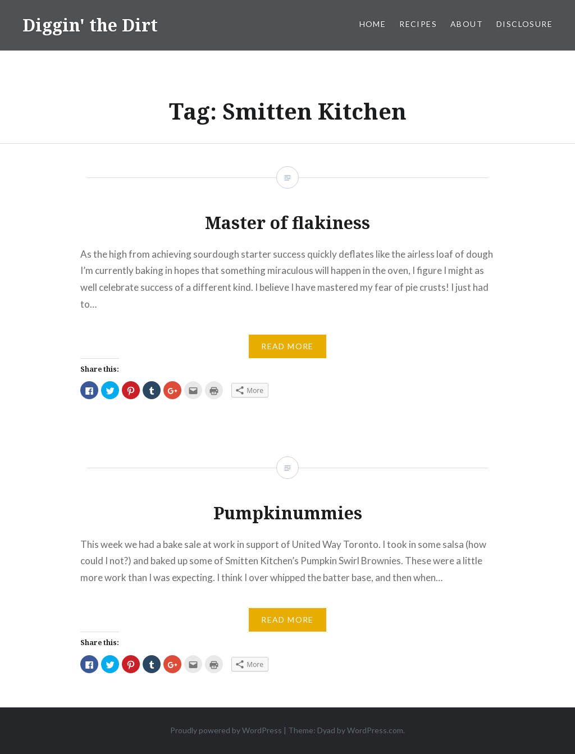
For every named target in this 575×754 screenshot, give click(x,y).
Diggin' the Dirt (90, 24)
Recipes (418, 24)
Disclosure (524, 24)
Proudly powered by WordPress (226, 730)
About (466, 24)
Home (372, 24)
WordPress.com (375, 730)
